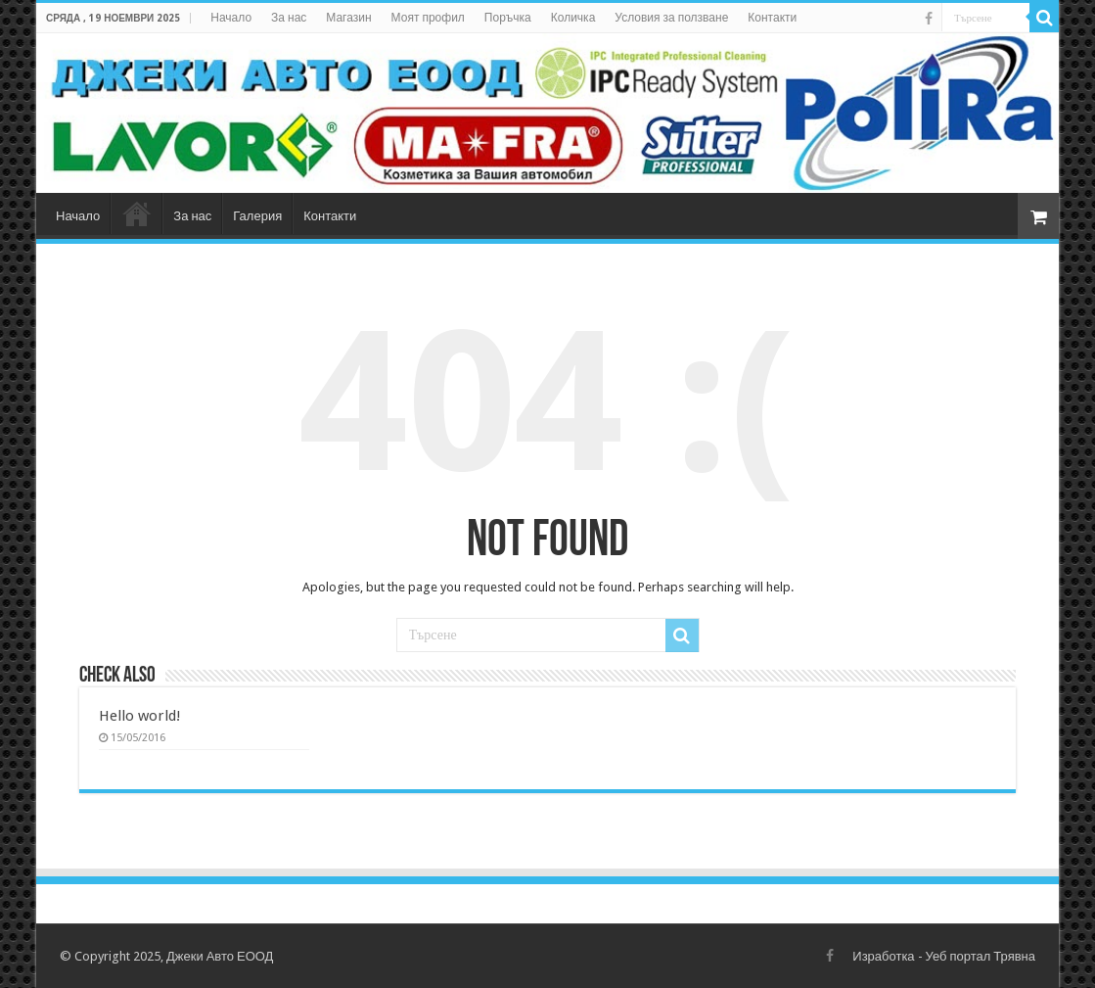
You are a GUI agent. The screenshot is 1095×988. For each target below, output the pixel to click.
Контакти (772, 17)
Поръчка (507, 17)
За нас (288, 17)
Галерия (257, 216)
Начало (230, 17)
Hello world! (140, 716)
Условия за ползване (671, 17)
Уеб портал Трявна (980, 956)
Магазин (348, 17)
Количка (573, 17)
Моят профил (428, 17)
